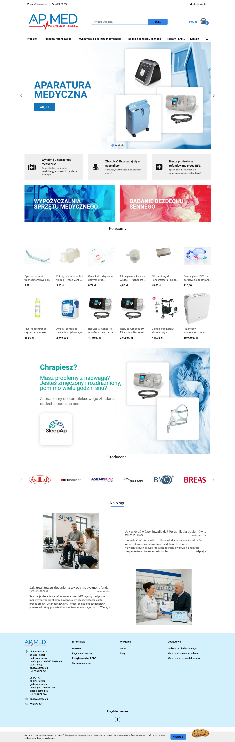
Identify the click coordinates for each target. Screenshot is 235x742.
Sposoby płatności (81, 663)
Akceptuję (178, 736)
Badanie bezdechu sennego (144, 38)
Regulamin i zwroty (82, 653)
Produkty (33, 38)
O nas (123, 648)
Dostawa (76, 648)
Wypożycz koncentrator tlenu (183, 653)
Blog (122, 653)
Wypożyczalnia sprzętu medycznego (101, 38)
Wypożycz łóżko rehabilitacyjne (184, 658)
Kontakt (194, 38)
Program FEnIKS (175, 38)
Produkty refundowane (59, 38)
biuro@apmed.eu (39, 699)
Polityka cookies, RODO (84, 658)
